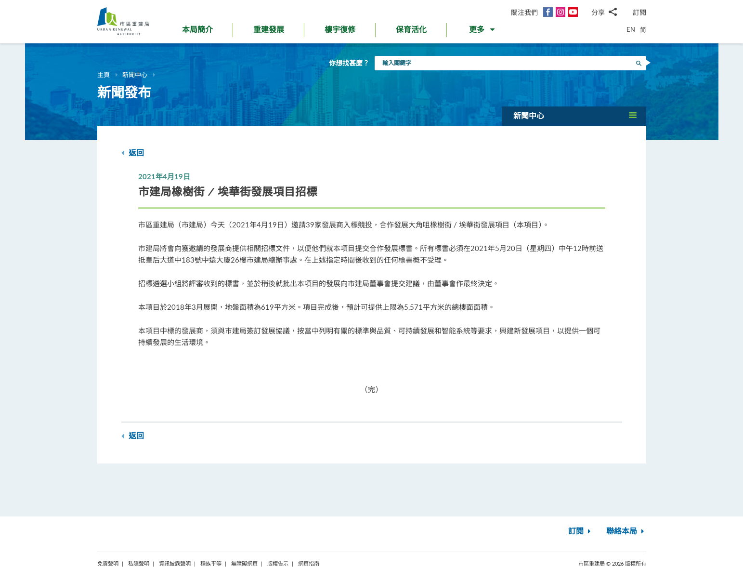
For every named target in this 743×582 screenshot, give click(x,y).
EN (630, 29)
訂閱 (639, 12)
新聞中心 (134, 74)
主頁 (103, 74)
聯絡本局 (626, 531)
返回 (132, 153)
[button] (483, 31)
